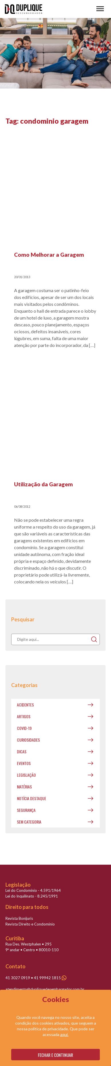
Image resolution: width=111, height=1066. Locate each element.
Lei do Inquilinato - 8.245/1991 (31, 896)
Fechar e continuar (55, 1055)
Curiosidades (28, 740)
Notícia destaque (31, 798)
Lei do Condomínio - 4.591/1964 (33, 890)
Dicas (21, 751)
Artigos (23, 716)
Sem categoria (29, 822)
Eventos (24, 763)
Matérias (24, 787)
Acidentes (25, 705)
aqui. (64, 1034)
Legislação (26, 775)
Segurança (26, 810)
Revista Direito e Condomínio (30, 924)
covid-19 (24, 728)
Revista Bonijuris (19, 918)
